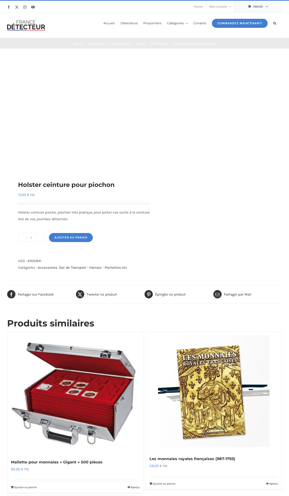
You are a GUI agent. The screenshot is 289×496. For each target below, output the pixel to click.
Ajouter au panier (70, 237)
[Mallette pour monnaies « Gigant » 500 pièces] (75, 393)
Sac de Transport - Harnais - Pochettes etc (93, 267)
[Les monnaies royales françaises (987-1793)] (214, 391)
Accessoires (47, 267)
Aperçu (135, 487)
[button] (274, 23)
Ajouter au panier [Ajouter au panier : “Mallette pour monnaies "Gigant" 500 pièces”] (25, 487)
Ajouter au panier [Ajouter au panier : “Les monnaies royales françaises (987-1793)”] (164, 483)
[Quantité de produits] (31, 237)
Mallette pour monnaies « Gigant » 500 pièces (57, 462)
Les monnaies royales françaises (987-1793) (192, 459)
